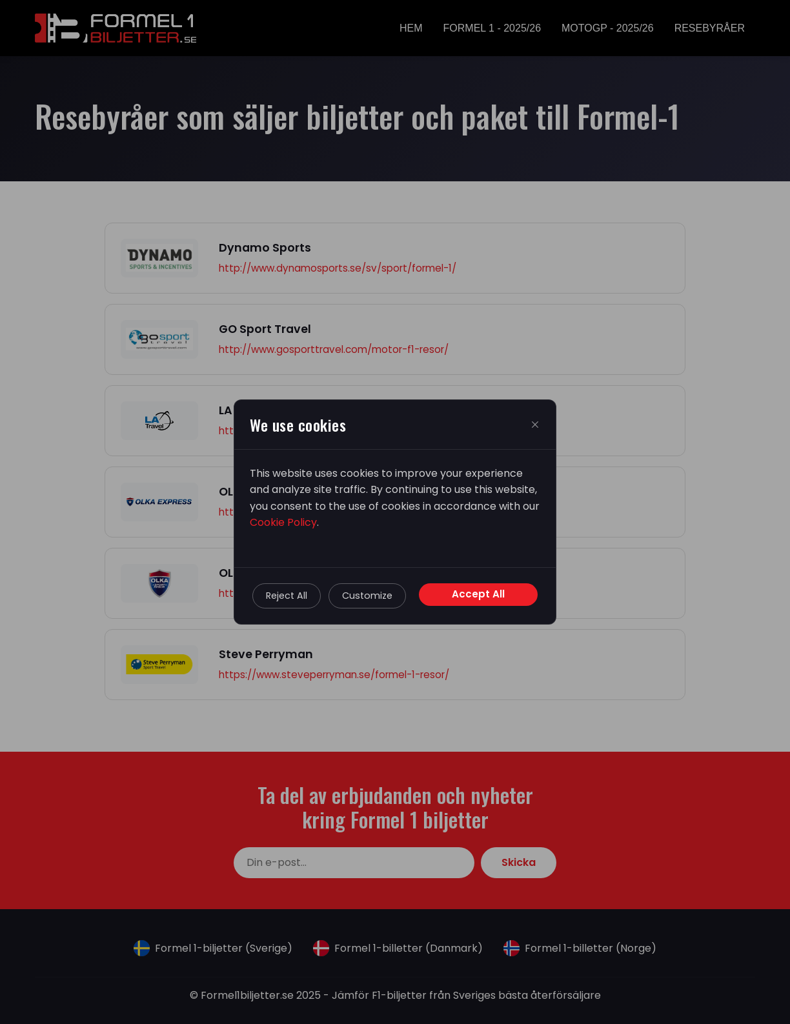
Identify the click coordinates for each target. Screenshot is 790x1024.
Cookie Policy (283, 522)
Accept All (478, 594)
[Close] (535, 424)
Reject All (286, 595)
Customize (367, 595)
